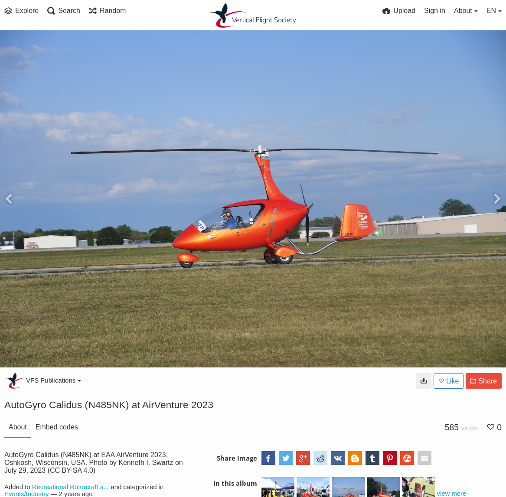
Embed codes (57, 427)
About (18, 427)
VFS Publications (53, 380)
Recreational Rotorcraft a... (70, 487)
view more (452, 493)
